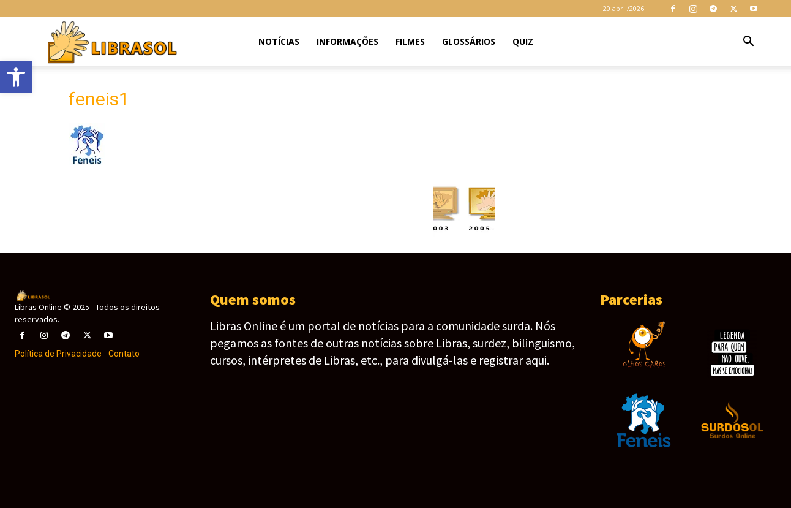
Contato (124, 353)
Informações (347, 41)
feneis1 (99, 99)
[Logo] (111, 42)
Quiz (522, 41)
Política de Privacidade (58, 353)
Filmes (410, 41)
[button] (748, 42)
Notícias (278, 41)
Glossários (468, 41)
